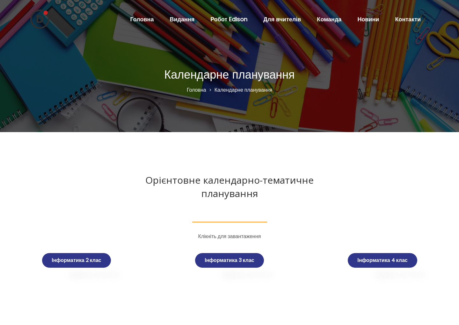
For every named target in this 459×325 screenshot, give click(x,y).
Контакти (408, 19)
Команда (329, 19)
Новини (368, 19)
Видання (182, 19)
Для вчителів (282, 19)
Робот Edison (228, 19)
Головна (142, 19)
